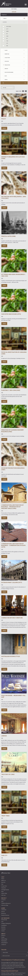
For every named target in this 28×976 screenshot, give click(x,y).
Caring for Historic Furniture (12, 618)
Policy (3, 119)
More (4, 128)
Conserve (3, 899)
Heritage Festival (5, 889)
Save (2, 901)
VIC (5, 43)
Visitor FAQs (4, 893)
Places (2, 878)
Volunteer (3, 929)
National (7, 26)
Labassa (4, 736)
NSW (5, 31)
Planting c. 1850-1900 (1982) (10, 390)
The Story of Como (7, 774)
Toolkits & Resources (6, 903)
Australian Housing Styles (10, 656)
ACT (5, 29)
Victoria (14, 8)
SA (5, 38)
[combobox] (14, 87)
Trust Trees (5, 816)
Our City (4, 855)
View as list (26, 91)
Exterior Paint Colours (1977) (11, 582)
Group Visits (4, 886)
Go (3, 82)
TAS (5, 41)
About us (3, 935)
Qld (5, 36)
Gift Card (3, 895)
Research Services (5, 915)
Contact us (3, 944)
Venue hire (3, 887)
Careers (3, 930)
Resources (3, 913)
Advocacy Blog (4, 905)
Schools (3, 911)
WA (5, 45)
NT (5, 33)
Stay (2, 884)
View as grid (23, 91)
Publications (4, 940)
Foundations (4, 925)
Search (24, 18)
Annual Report (4, 942)
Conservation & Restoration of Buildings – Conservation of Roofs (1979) (13, 545)
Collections (3, 909)
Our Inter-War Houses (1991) (11, 314)
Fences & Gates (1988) (8, 236)
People (2, 937)
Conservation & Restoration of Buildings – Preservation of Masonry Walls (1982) (12, 506)
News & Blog (4, 939)
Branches (3, 927)
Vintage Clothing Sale (6, 923)
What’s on (3, 880)
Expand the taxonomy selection (24, 50)
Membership (4, 919)
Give (2, 921)
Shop (2, 891)
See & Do (3, 882)
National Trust (7, 4)
